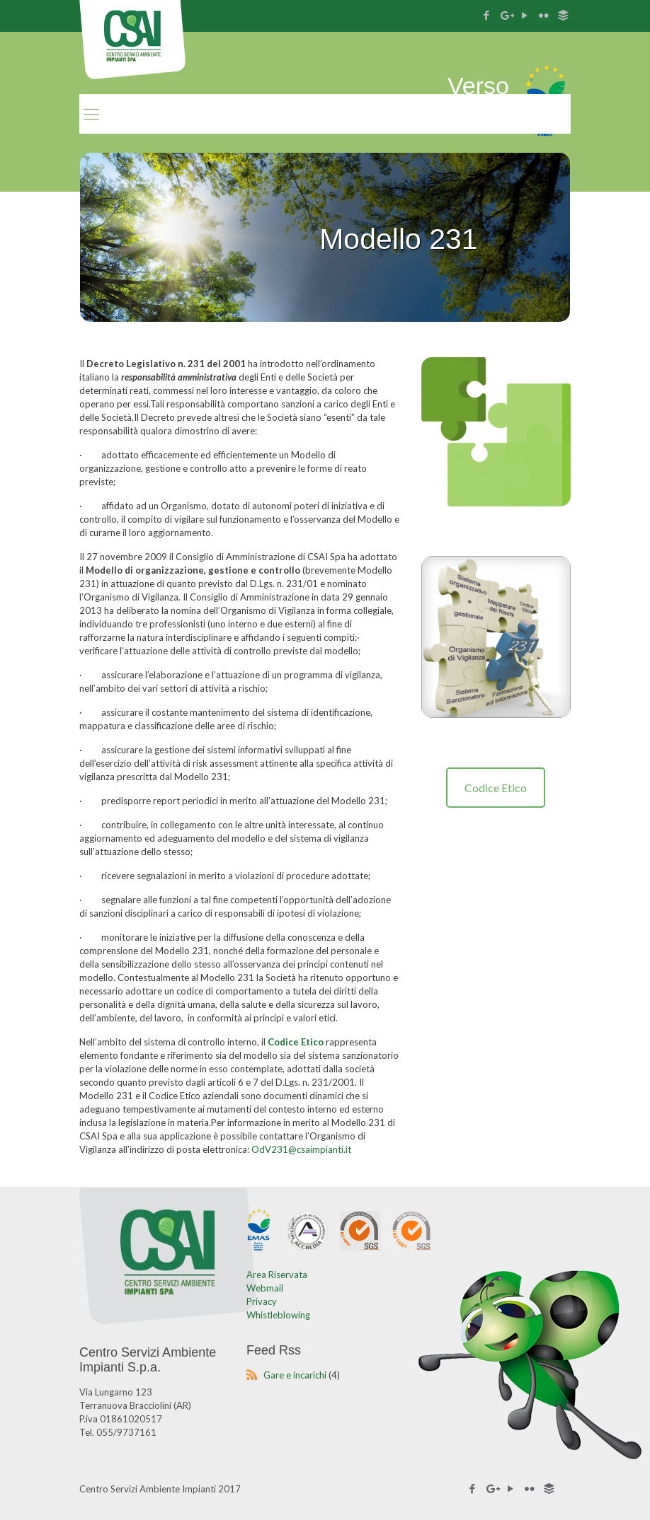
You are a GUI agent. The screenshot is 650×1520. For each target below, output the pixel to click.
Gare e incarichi (294, 1375)
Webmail (264, 1288)
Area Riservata (276, 1274)
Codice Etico (495, 787)
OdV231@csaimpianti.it (301, 1149)
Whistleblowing (278, 1315)
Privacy (261, 1301)
